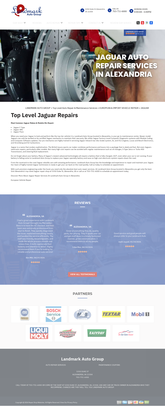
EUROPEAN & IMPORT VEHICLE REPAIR (118, 108)
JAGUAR (145, 108)
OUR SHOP (18, 23)
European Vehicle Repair (21, 180)
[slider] (130, 33)
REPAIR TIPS (74, 23)
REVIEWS (37, 23)
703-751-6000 (119, 11)
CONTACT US (95, 23)
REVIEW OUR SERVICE (121, 23)
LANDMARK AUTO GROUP (37, 108)
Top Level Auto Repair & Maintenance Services (75, 108)
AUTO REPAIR (53, 23)
